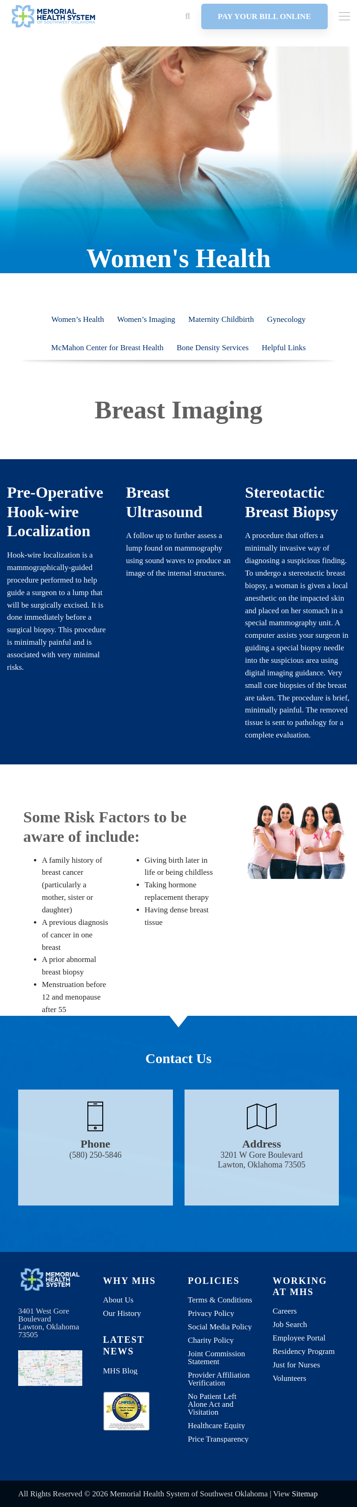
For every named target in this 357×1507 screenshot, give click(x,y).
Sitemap (305, 1493)
